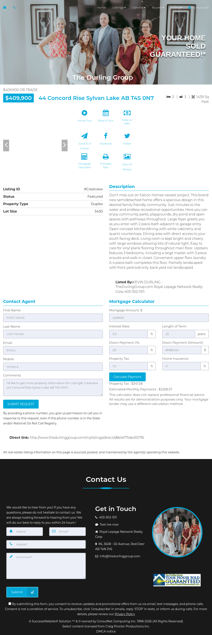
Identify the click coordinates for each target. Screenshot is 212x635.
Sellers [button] (176, 8)
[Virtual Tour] (84, 119)
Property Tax (119, 359)
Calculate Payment (127, 377)
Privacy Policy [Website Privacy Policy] (125, 613)
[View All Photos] (127, 165)
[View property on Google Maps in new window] (176, 139)
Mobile (8, 359)
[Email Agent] (6, 8)
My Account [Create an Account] (198, 8)
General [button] (139, 8)
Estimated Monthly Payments (140, 389)
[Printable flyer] (106, 165)
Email (7, 343)
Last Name (11, 326)
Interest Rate (119, 326)
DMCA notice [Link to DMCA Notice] (106, 630)
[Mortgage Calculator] (84, 165)
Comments (12, 375)
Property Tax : (126, 384)
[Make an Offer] (127, 119)
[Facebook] (106, 142)
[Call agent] (13, 8)
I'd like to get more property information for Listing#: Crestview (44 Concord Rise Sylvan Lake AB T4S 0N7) (53, 386)
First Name (12, 310)
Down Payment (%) (124, 343)
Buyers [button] (158, 8)
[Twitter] (127, 142)
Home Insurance (175, 359)
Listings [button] (119, 8)
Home (101, 8)
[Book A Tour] (106, 119)
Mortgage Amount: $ (125, 310)
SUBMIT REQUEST (20, 403)
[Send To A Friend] (84, 142)
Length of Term (174, 326)
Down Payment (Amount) (182, 343)
